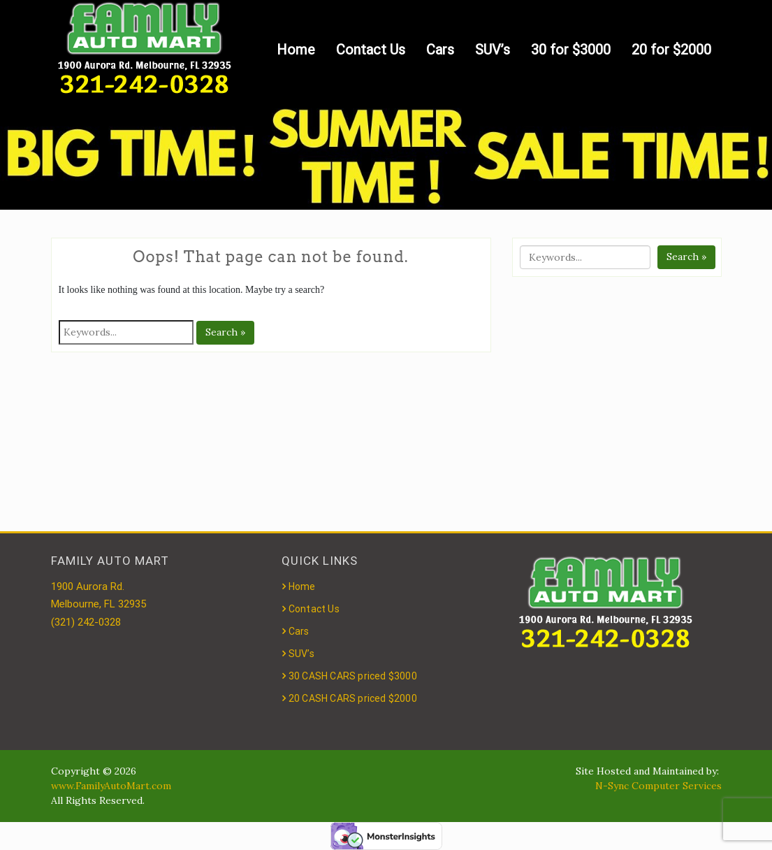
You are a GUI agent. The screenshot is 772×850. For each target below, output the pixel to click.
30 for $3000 (571, 49)
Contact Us (370, 49)
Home (296, 49)
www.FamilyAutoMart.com (111, 785)
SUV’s (492, 49)
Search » (225, 332)
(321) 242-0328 (86, 622)
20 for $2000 (671, 49)
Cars (440, 49)
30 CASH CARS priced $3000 (353, 676)
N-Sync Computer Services (658, 785)
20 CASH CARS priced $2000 (353, 698)
